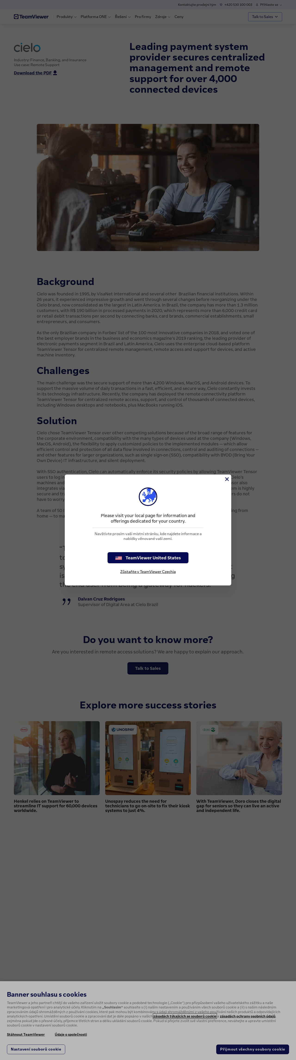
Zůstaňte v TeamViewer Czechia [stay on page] (148, 571)
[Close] (226, 479)
